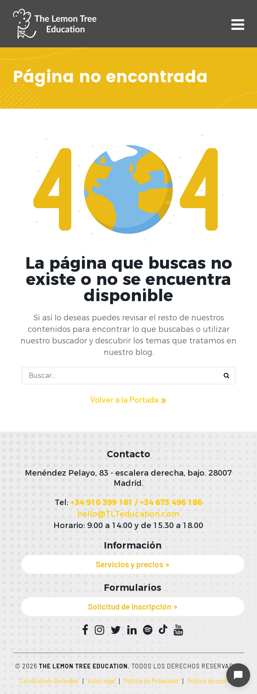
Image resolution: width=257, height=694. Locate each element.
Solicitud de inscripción (129, 606)
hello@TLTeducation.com (128, 514)
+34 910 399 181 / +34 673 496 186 (136, 502)
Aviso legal (101, 681)
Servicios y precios (129, 564)
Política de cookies (211, 681)
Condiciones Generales (49, 681)
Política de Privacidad (151, 681)
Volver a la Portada (124, 399)
